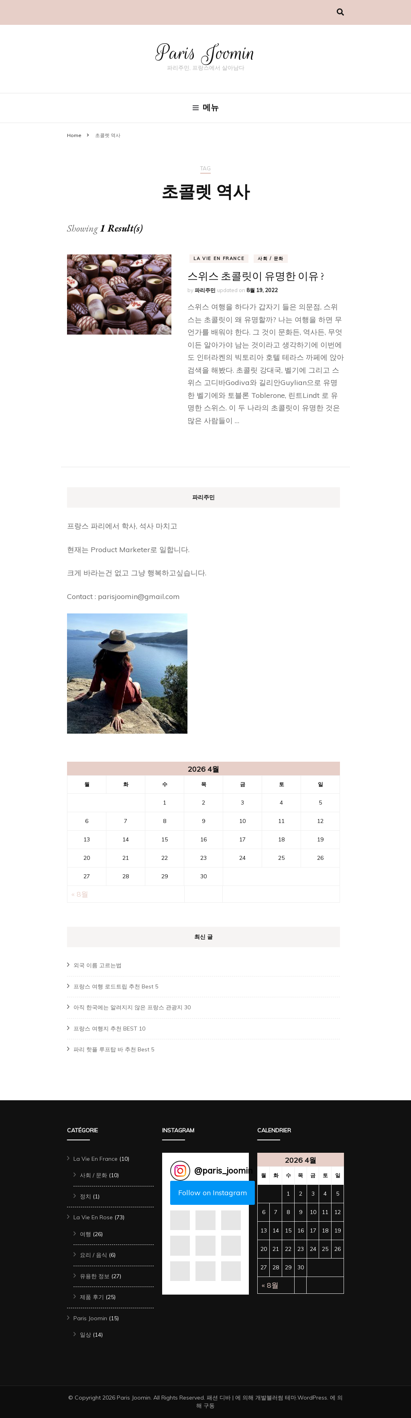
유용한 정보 (95, 1276)
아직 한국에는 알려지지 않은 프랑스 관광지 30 (132, 1007)
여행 (85, 1234)
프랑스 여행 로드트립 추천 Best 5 (115, 986)
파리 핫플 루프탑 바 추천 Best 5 (113, 1049)
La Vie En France (218, 258)
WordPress (312, 1397)
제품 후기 (92, 1297)
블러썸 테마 (281, 1397)
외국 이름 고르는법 (97, 965)
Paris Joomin (206, 53)
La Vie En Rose (93, 1217)
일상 (85, 1334)
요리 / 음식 (93, 1255)
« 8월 (79, 894)
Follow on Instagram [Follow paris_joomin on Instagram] (212, 1192)
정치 (85, 1196)
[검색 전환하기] (340, 12)
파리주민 (205, 290)
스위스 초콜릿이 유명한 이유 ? (255, 276)
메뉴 (206, 108)
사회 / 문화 (271, 258)
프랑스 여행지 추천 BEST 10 (109, 1028)
